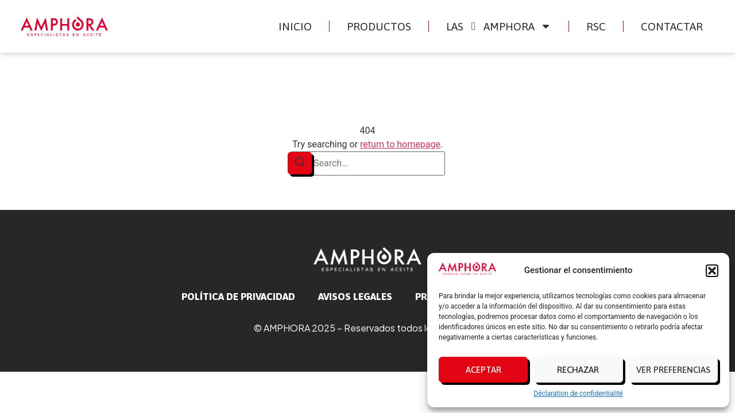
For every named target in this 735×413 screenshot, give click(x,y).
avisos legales (355, 296)
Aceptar (483, 370)
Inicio (295, 26)
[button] (712, 270)
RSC (596, 26)
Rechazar (578, 370)
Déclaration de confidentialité (577, 393)
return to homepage (400, 144)
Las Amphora (499, 26)
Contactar (672, 26)
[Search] (300, 163)
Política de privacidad (238, 296)
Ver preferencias (673, 370)
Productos (379, 26)
